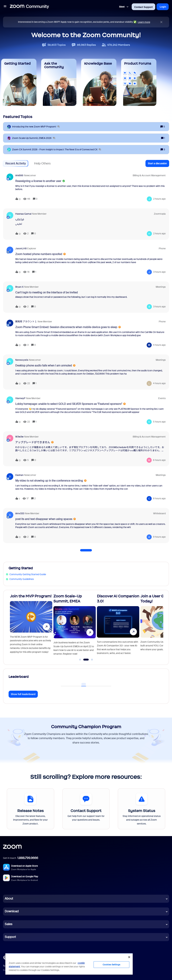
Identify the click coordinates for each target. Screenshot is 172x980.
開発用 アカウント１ (26, 321)
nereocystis (21, 360)
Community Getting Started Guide (27, 574)
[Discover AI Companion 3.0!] (118, 626)
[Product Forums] (138, 82)
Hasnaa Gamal (23, 214)
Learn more (144, 22)
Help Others (42, 163)
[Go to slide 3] (92, 659)
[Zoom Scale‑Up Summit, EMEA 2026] (33, 138)
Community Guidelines (21, 579)
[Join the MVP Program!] (31, 626)
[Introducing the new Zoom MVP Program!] (36, 126)
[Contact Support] (86, 808)
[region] (69, 964)
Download (12, 911)
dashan (19, 475)
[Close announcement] (161, 22)
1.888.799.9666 (27, 858)
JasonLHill (21, 248)
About (9, 899)
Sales (8, 924)
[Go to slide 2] (86, 659)
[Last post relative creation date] (159, 199)
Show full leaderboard (23, 694)
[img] (161, 22)
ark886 (19, 175)
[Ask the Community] (58, 82)
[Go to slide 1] (80, 659)
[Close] (129, 957)
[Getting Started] (18, 82)
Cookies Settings (111, 964)
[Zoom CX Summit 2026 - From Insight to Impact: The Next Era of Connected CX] (56, 149)
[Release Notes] (30, 808)
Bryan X (19, 287)
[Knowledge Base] (98, 82)
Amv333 (19, 513)
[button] (5, 6)
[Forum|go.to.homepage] (29, 7)
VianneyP (20, 398)
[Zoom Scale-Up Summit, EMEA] (74, 626)
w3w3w (19, 436)
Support (10, 937)
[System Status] (141, 808)
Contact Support (143, 7)
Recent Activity (15, 163)
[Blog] (5, 957)
